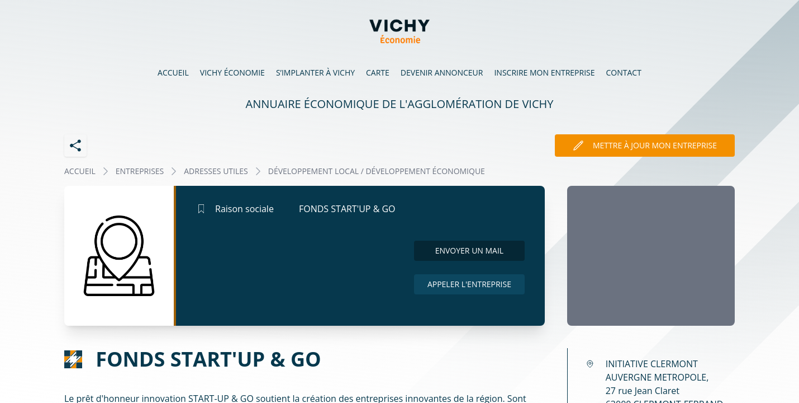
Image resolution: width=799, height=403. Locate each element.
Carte (377, 72)
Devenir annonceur (442, 72)
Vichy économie (232, 72)
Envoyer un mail (469, 250)
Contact (623, 72)
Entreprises (140, 171)
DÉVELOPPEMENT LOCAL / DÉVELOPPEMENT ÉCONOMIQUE (376, 171)
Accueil (173, 72)
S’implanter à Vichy (315, 72)
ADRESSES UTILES (216, 171)
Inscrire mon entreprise (544, 72)
